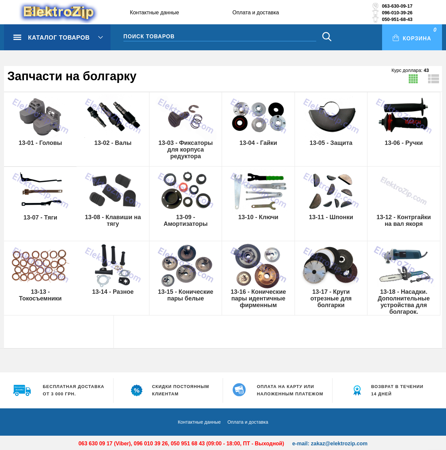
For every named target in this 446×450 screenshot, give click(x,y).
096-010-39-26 (397, 12)
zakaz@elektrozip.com (339, 443)
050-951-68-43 (397, 19)
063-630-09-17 (397, 6)
